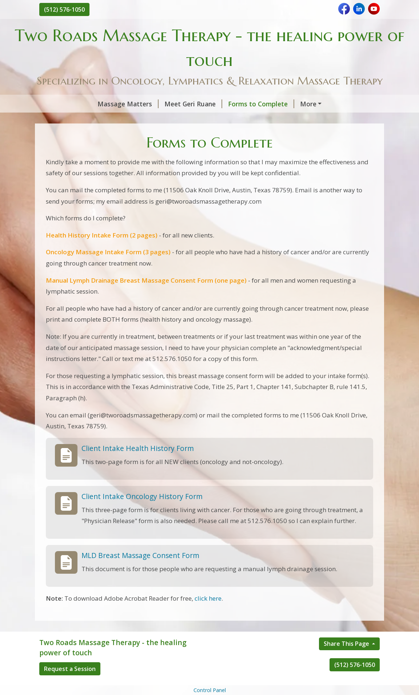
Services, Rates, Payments (88, 119)
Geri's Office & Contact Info (183, 119)
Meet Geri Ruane (141, 103)
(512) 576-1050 (64, 9)
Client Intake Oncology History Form (142, 512)
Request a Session (70, 684)
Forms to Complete (209, 103)
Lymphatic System (263, 119)
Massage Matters (75, 103)
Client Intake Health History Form (137, 463)
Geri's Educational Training (292, 103)
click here (208, 613)
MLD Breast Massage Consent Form (140, 571)
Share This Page (347, 659)
